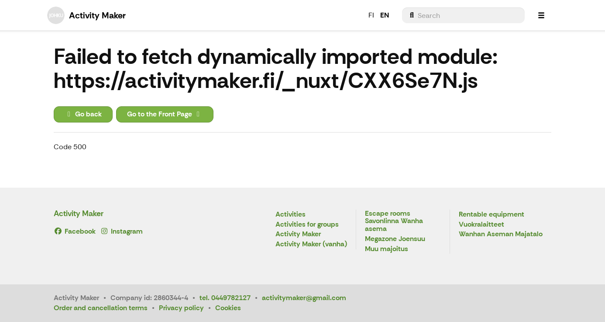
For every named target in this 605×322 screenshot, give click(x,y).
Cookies (228, 307)
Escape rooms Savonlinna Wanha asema (394, 221)
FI (371, 15)
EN (384, 15)
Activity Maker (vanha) (311, 244)
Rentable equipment (491, 214)
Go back (83, 114)
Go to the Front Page (165, 114)
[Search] (463, 15)
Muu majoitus (386, 249)
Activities (290, 214)
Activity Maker (78, 213)
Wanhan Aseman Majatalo (501, 234)
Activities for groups (307, 224)
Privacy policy (181, 307)
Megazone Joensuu (395, 239)
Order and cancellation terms (101, 307)
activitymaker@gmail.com (304, 297)
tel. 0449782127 (225, 297)
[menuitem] (463, 15)
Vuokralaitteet (481, 224)
